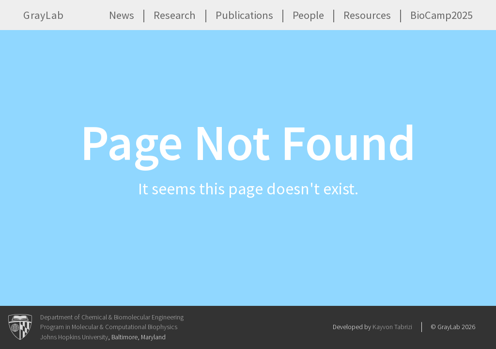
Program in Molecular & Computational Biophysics (108, 327)
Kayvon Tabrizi (392, 327)
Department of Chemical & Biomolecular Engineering (112, 317)
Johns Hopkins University (74, 337)
